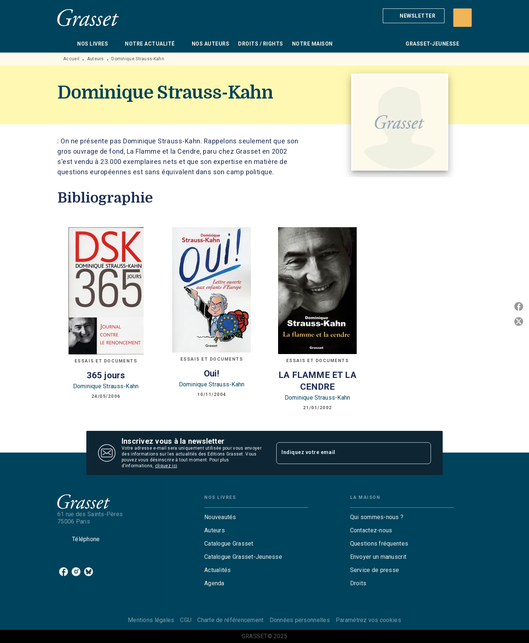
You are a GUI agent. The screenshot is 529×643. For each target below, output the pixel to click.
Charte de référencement (230, 620)
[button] (414, 15)
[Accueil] (88, 17)
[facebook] (63, 571)
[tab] (65, 44)
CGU (185, 620)
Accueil (71, 58)
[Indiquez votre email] (344, 453)
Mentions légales (151, 620)
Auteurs (95, 58)
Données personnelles (300, 620)
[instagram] (76, 571)
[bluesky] (88, 571)
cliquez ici (166, 465)
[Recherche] (462, 17)
